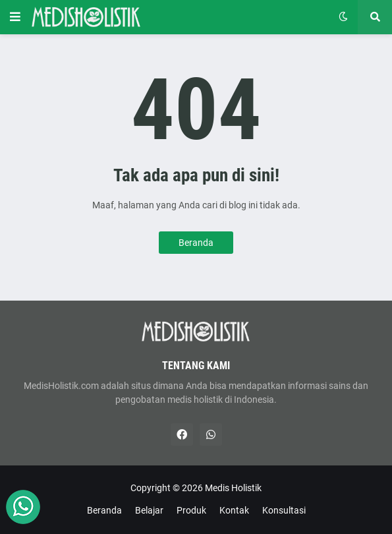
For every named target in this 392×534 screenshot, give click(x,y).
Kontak (234, 510)
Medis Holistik (233, 488)
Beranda (196, 242)
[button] (15, 17)
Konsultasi (284, 510)
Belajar (149, 510)
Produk (191, 510)
